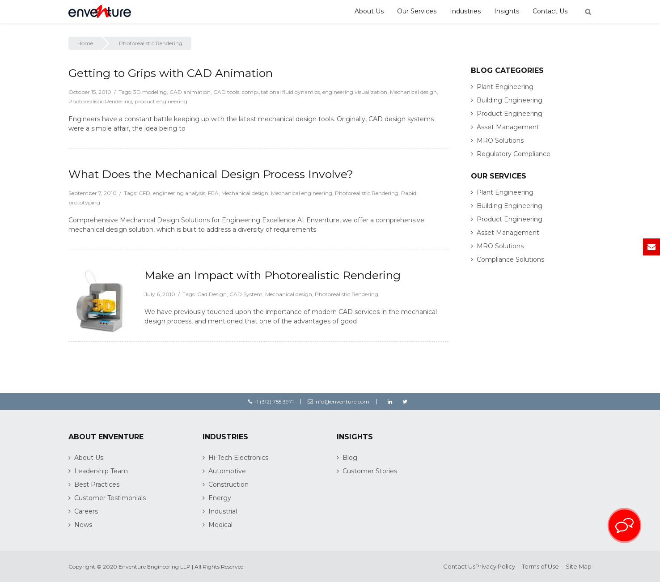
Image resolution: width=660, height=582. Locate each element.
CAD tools (226, 92)
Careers (86, 511)
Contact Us (550, 11)
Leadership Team (101, 471)
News (83, 525)
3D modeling (150, 92)
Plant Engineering (505, 87)
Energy (219, 498)
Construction (228, 484)
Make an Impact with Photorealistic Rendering (272, 275)
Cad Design (212, 294)
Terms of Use (540, 566)
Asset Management (508, 127)
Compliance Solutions (510, 259)
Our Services (416, 11)
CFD (144, 193)
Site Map (579, 566)
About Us (369, 11)
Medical (220, 525)
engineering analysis (179, 193)
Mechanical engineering (301, 193)
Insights (506, 11)
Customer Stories (370, 471)
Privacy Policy (495, 566)
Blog (350, 458)
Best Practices (96, 484)
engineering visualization (354, 92)
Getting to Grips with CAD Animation (170, 73)
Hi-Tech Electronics (238, 458)
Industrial (222, 511)
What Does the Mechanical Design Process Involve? (210, 174)
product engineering (161, 101)
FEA (213, 193)
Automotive (227, 471)
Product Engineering (509, 114)
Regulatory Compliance (513, 154)
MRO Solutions (500, 140)
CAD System (245, 294)
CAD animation (190, 92)
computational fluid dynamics (281, 92)
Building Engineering (509, 100)
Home (85, 43)
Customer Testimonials (110, 498)
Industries (465, 11)
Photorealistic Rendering (100, 101)
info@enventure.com (338, 401)
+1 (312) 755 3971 (271, 401)
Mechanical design (413, 92)
